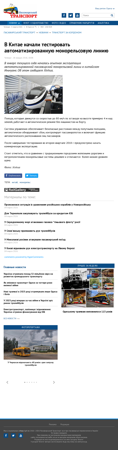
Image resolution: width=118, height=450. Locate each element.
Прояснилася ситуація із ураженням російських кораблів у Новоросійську (47, 204)
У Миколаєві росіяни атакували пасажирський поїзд (34, 239)
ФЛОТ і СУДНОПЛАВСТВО (35, 23)
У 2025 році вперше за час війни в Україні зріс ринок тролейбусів (28, 301)
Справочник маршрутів (81, 23)
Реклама (52, 424)
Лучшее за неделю (87, 265)
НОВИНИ (14, 23)
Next (54, 382)
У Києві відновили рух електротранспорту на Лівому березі (39, 248)
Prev (7, 382)
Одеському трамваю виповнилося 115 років (87, 311)
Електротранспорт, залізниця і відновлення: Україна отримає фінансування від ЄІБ (27, 310)
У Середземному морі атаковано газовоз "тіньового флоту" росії (42, 222)
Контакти (59, 27)
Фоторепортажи (31, 327)
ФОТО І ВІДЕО (59, 23)
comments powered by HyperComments (23, 256)
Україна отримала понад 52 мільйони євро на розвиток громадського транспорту (28, 275)
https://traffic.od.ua (23, 10)
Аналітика (103, 23)
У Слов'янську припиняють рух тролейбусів (29, 230)
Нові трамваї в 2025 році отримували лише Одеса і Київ (30, 293)
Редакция (65, 424)
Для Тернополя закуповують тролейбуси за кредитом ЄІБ (38, 213)
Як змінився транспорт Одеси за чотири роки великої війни (28, 284)
